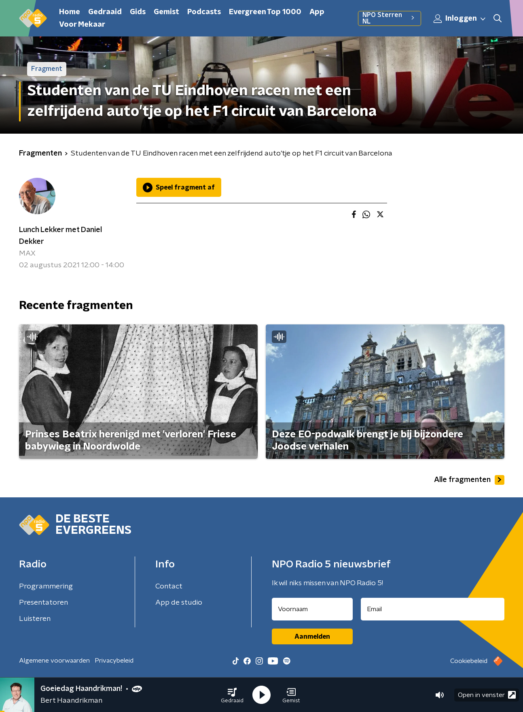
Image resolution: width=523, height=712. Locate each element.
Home (69, 12)
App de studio (178, 602)
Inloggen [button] (460, 18)
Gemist (166, 12)
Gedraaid (105, 12)
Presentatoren (43, 602)
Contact (168, 586)
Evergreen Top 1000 (265, 12)
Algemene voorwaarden (54, 660)
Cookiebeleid (468, 661)
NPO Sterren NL (389, 18)
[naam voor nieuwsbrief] (312, 609)
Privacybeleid (114, 660)
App (316, 12)
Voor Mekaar (82, 24)
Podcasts (204, 12)
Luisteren (35, 618)
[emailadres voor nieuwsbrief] (432, 609)
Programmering (46, 586)
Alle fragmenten (469, 480)
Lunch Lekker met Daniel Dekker (60, 235)
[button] (232, 695)
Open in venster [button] (487, 695)
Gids (138, 12)
